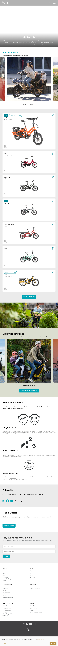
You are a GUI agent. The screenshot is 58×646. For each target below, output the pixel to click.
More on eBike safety (36, 433)
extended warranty (40, 476)
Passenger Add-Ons (29, 385)
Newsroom (33, 605)
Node (31, 575)
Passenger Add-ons (7, 587)
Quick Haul (5, 577)
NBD (4, 573)
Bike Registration (7, 608)
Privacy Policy (40, 639)
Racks (4, 593)
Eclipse (32, 572)
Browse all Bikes (29, 296)
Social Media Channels (36, 612)
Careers (32, 610)
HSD (4, 572)
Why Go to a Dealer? (35, 588)
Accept (53, 643)
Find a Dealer (33, 587)
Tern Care (5, 605)
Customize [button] (3, 643)
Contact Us (5, 615)
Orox (4, 575)
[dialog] (29, 641)
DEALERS (33, 585)
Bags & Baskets (6, 592)
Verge (31, 578)
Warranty (5, 612)
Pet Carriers (5, 588)
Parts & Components (8, 597)
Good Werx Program (35, 607)
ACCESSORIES (7, 585)
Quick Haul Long (7, 578)
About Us (33, 603)
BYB (31, 570)
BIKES (32, 568)
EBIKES (5, 568)
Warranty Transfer (7, 610)
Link (31, 573)
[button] (54, 3)
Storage (4, 595)
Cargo (4, 590)
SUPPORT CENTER (9, 603)
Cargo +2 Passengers (29, 104)
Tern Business (33, 608)
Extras (4, 599)
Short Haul (33, 577)
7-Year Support (13, 478)
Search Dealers (9, 525)
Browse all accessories (29, 390)
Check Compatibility (8, 613)
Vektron (4, 580)
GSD (4, 570)
